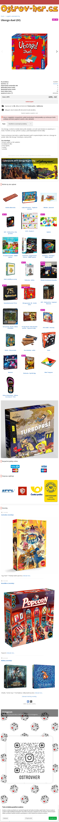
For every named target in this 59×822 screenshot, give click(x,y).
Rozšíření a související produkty (18, 124)
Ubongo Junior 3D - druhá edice (30, 303)
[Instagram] (29, 757)
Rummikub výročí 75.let (10, 303)
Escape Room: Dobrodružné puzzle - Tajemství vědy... (29, 327)
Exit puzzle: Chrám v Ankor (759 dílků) (10, 327)
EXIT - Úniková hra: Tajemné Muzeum (49, 303)
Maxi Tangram (49, 372)
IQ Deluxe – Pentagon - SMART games (48, 256)
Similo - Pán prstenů (10, 350)
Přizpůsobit (28, 818)
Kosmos (55, 84)
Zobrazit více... (27, 576)
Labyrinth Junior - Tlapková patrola (29, 208)
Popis (3, 124)
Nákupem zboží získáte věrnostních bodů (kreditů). (20, 110)
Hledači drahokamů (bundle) (49, 280)
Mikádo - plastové (49, 207)
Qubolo (49, 232)
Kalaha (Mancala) (10, 207)
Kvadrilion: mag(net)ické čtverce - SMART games (30, 256)
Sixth (48, 350)
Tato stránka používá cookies (12, 807)
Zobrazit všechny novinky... (29, 696)
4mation (10, 372)
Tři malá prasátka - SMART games (10, 256)
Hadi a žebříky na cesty (10, 279)
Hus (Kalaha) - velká (29, 350)
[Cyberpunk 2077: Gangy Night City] (29, 169)
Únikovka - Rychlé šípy (29, 373)
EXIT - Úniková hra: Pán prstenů (10, 232)
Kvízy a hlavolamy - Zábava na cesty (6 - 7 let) (10, 396)
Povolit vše (53, 818)
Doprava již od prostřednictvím (24, 106)
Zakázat (5, 818)
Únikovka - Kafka (29, 280)
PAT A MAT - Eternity (48, 327)
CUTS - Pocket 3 (29, 231)
